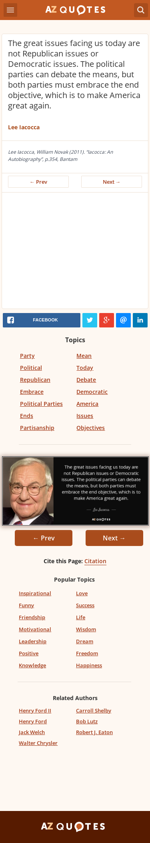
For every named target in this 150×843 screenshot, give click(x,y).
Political (31, 367)
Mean (84, 355)
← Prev (38, 181)
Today (84, 367)
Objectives (90, 428)
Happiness (89, 665)
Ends (26, 415)
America (87, 403)
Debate (86, 379)
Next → (112, 181)
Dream (84, 641)
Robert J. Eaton (94, 732)
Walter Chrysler (38, 743)
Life (80, 617)
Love (82, 593)
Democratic (92, 391)
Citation (95, 561)
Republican (35, 379)
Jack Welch (32, 732)
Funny (26, 605)
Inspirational (35, 593)
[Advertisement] (75, 253)
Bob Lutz (87, 721)
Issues (84, 415)
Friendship (32, 617)
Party (27, 355)
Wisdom (86, 629)
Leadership (32, 641)
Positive (28, 653)
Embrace (32, 391)
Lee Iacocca (24, 127)
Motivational (35, 629)
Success (85, 605)
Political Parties (41, 403)
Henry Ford (33, 721)
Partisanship (37, 428)
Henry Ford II (35, 710)
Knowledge (32, 665)
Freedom (87, 653)
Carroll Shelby (93, 710)
